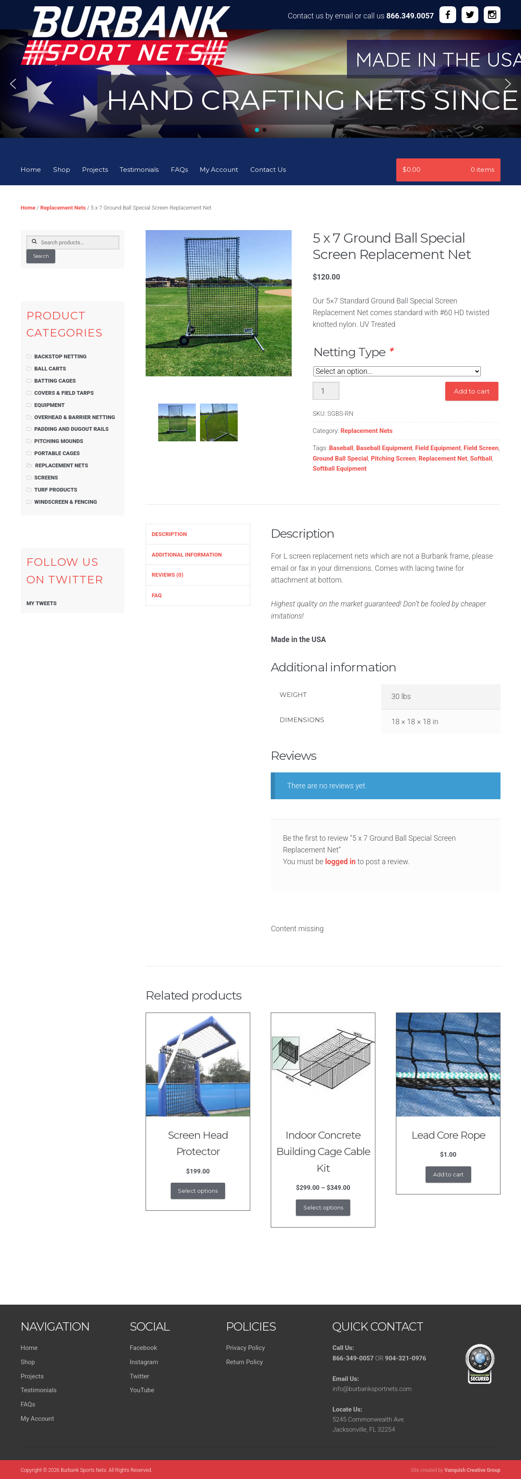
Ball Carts (50, 368)
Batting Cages (55, 381)
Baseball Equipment (384, 448)
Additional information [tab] (187, 555)
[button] (13, 84)
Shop (61, 170)
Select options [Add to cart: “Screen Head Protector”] (198, 1190)
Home (31, 170)
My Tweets (41, 603)
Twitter (139, 1376)
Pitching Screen (393, 458)
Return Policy (244, 1362)
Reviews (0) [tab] (168, 575)
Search (41, 256)
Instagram (144, 1362)
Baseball (341, 448)
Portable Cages (57, 453)
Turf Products (55, 490)
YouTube (142, 1390)
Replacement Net (442, 458)
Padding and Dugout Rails (71, 429)
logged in (340, 861)
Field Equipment (438, 448)
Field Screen (481, 448)
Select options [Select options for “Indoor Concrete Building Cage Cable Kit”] (323, 1207)
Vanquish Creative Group (472, 1470)
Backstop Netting (60, 356)
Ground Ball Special (340, 458)
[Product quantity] (326, 391)
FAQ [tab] (157, 595)
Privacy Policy (245, 1348)
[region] (260, 92)
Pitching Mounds (58, 441)
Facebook (143, 1348)
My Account (219, 170)
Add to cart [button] (448, 1174)
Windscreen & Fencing (65, 502)
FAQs (179, 170)
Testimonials (139, 170)
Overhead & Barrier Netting (74, 417)
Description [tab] (169, 534)
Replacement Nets (63, 208)
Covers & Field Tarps (64, 393)
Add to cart (472, 391)
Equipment (49, 405)
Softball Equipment (340, 468)
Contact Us (268, 170)
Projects (95, 170)
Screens (46, 477)
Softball (481, 458)
